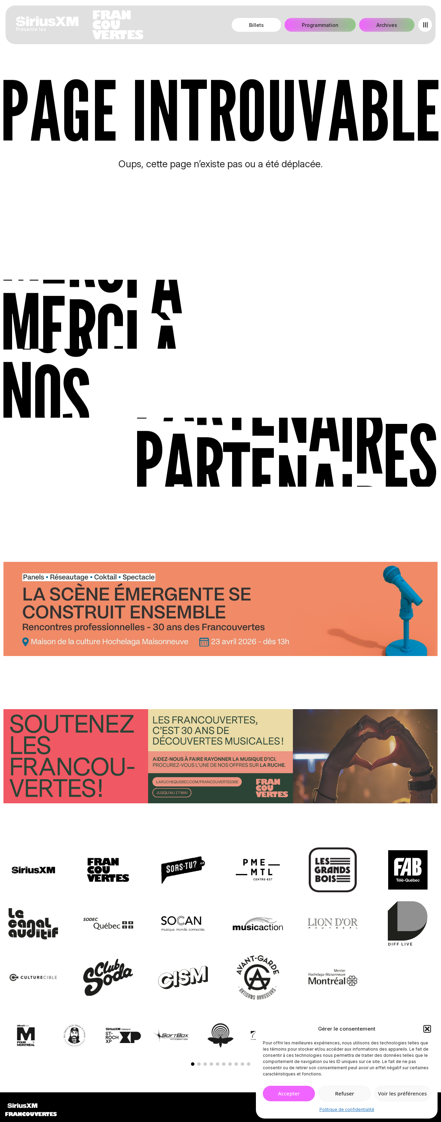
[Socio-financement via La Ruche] (220, 757)
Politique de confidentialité (346, 1109)
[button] (427, 1028)
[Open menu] (425, 25)
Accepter (289, 1093)
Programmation (320, 25)
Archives (386, 25)
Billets (256, 25)
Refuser (344, 1093)
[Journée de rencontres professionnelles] (220, 610)
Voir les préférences (402, 1093)
